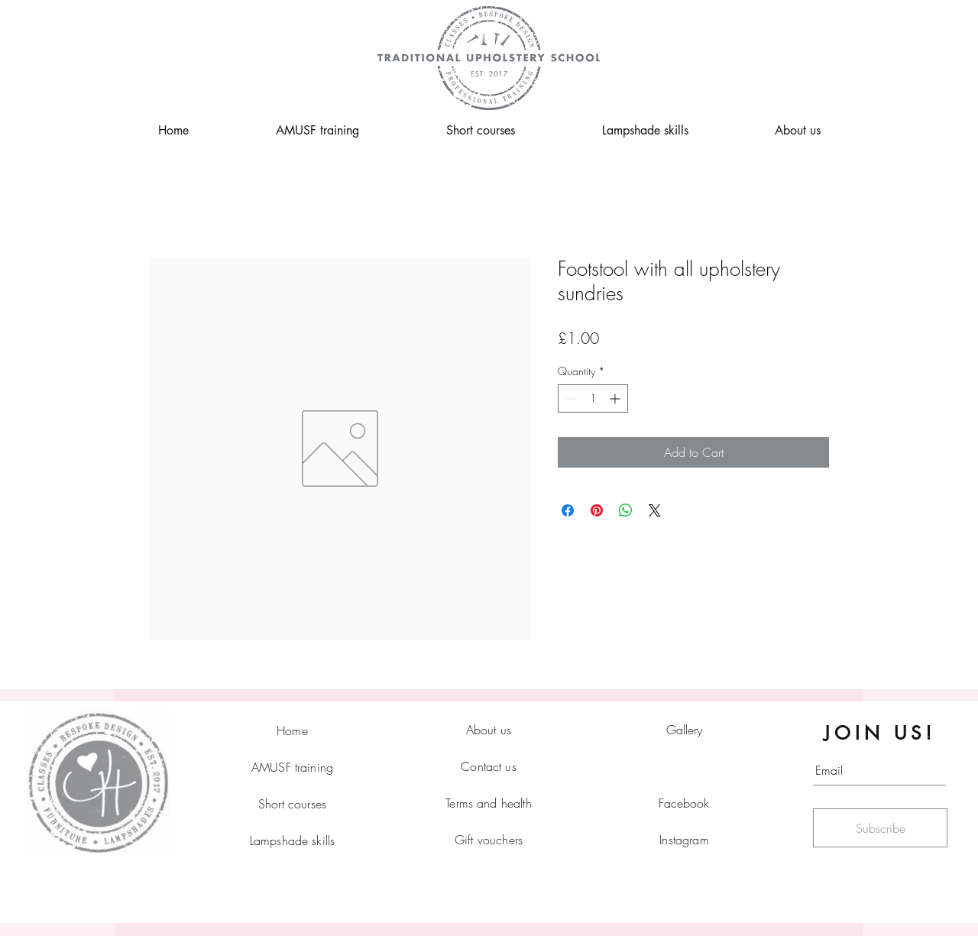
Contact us (489, 766)
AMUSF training (292, 767)
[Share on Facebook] (568, 510)
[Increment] (616, 398)
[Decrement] (569, 398)
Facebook (684, 803)
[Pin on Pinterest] (597, 510)
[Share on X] (655, 510)
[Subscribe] (880, 827)
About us (488, 729)
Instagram (683, 839)
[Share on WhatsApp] (626, 510)
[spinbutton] (593, 398)
